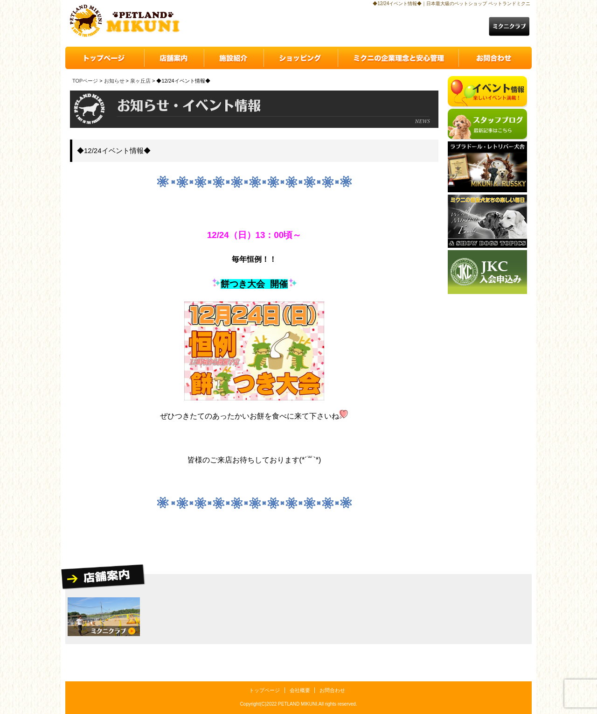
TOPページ (85, 81)
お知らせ (114, 81)
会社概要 (300, 690)
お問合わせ (332, 690)
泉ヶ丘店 (140, 81)
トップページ (264, 690)
